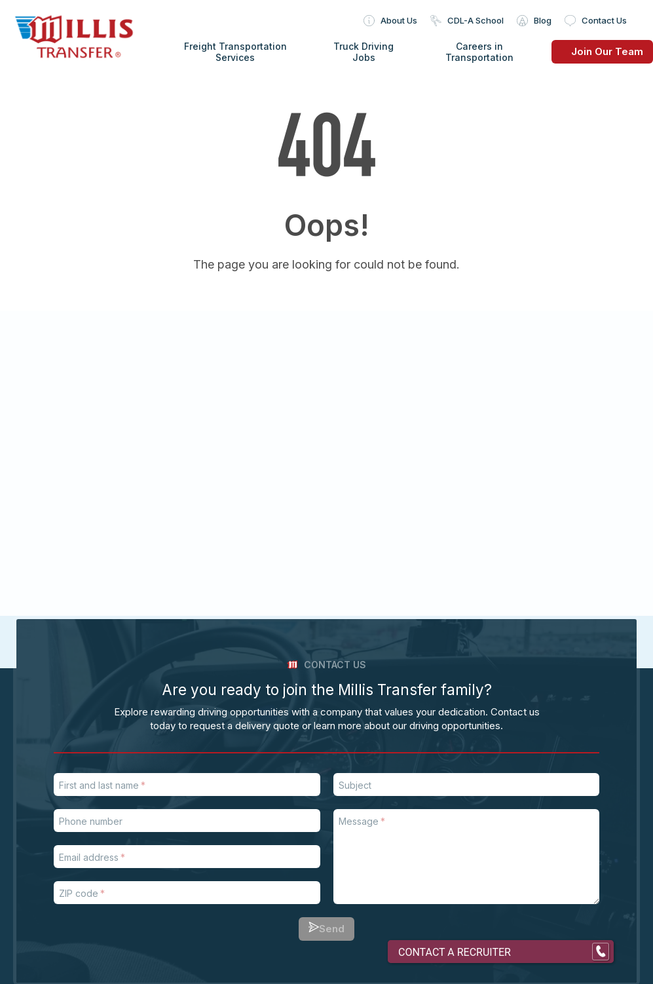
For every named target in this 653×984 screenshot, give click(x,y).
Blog (542, 20)
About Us (399, 20)
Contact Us (604, 20)
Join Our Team (597, 51)
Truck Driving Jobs (363, 52)
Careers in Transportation (479, 52)
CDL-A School (475, 20)
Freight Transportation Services (235, 52)
